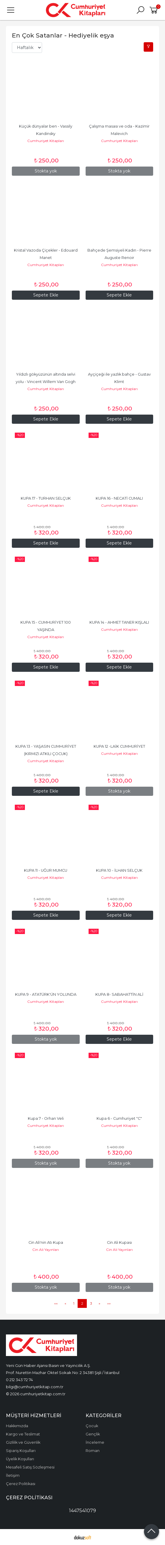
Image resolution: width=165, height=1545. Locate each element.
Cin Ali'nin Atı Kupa (45, 1242)
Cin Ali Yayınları (45, 1249)
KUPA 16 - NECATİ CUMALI (119, 498)
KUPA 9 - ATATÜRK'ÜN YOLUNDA (45, 994)
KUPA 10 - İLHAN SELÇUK (119, 870)
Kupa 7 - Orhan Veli (46, 1118)
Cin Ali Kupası (119, 1242)
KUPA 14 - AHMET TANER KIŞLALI (119, 622)
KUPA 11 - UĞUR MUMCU (45, 870)
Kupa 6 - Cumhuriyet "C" (119, 1118)
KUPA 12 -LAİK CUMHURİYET (119, 746)
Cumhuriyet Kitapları (45, 140)
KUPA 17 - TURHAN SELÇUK (46, 498)
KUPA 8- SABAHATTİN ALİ (119, 994)
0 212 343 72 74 (19, 1379)
